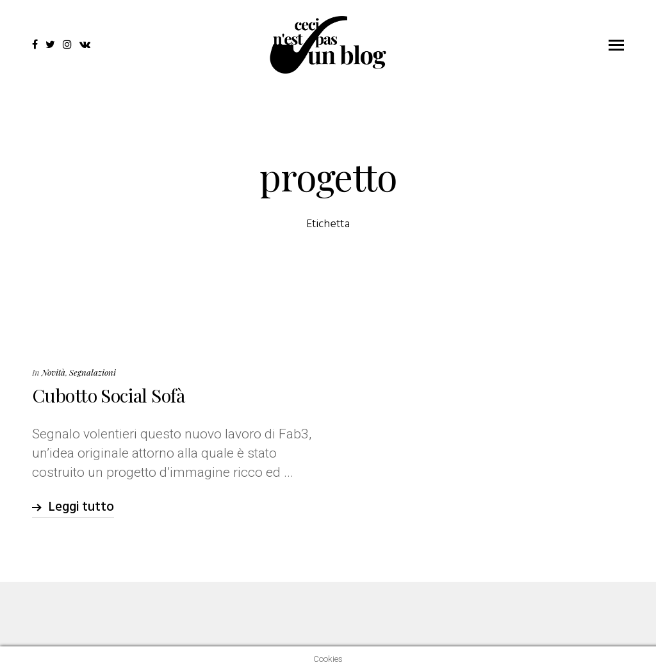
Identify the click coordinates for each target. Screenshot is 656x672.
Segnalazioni (92, 372)
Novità (53, 372)
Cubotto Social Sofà (108, 395)
